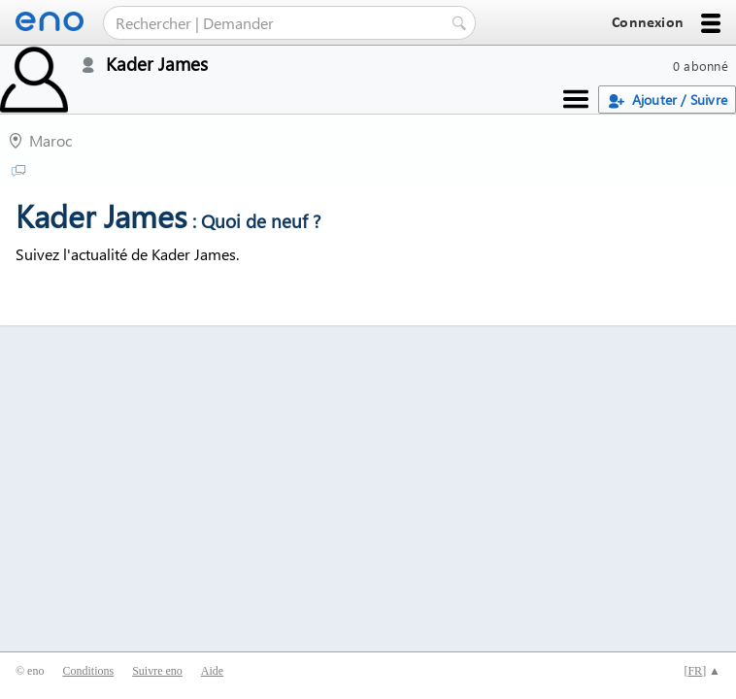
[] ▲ (702, 671)
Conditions (88, 671)
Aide (212, 671)
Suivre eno (157, 671)
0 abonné (700, 65)
